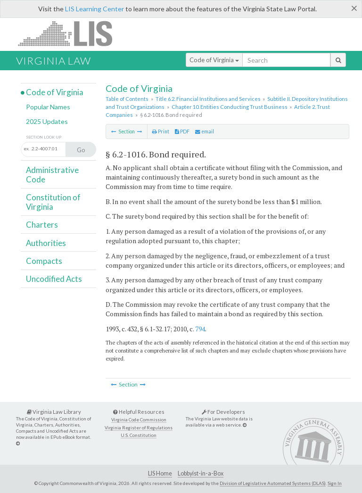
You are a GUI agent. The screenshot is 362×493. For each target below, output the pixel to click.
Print (160, 131)
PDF (182, 131)
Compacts (44, 261)
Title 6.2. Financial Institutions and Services (208, 99)
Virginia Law (53, 60)
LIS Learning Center (94, 9)
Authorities (46, 243)
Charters (42, 225)
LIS (70, 33)
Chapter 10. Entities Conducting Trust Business (230, 107)
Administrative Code (52, 174)
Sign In (335, 483)
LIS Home (160, 473)
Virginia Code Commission (138, 419)
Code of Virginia (214, 60)
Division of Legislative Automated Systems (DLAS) (273, 483)
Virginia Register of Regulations (139, 427)
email (204, 131)
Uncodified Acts (54, 279)
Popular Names (48, 107)
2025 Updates (47, 121)
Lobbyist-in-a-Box (200, 473)
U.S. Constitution (138, 435)
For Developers (223, 412)
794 (200, 328)
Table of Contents (127, 99)
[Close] (354, 8)
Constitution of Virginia (53, 202)
